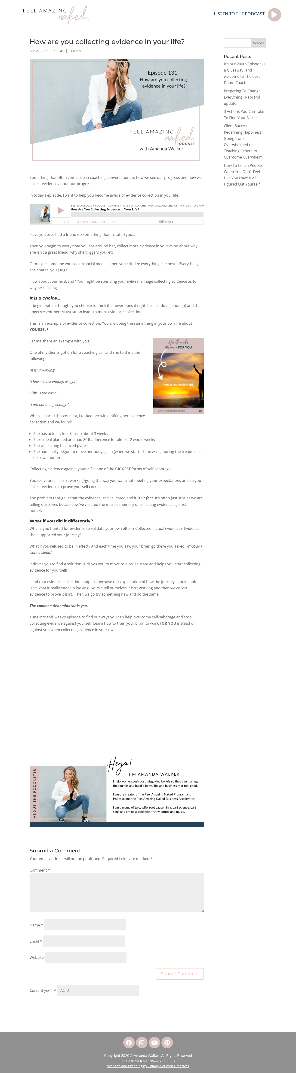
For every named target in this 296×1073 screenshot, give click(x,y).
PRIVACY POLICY (161, 1060)
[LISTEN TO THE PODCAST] (274, 14)
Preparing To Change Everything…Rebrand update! (242, 97)
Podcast (59, 50)
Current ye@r (43, 990)
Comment (40, 870)
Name (36, 925)
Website (37, 957)
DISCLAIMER (131, 1060)
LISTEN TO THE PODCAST (239, 13)
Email (36, 941)
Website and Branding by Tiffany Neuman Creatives (148, 1066)
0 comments (77, 50)
